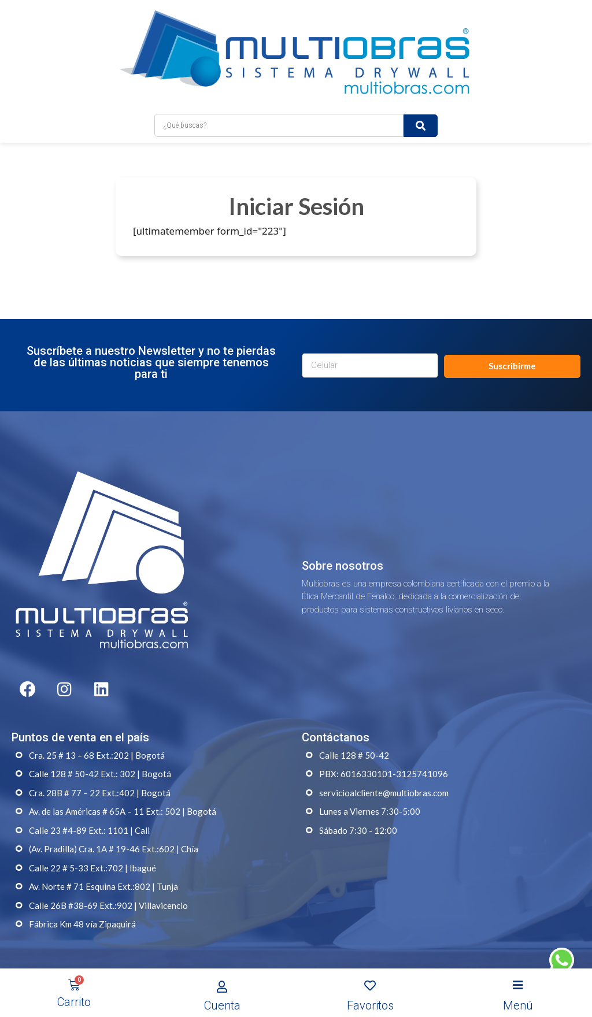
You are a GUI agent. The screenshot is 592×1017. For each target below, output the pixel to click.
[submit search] (421, 116)
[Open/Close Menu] (518, 985)
